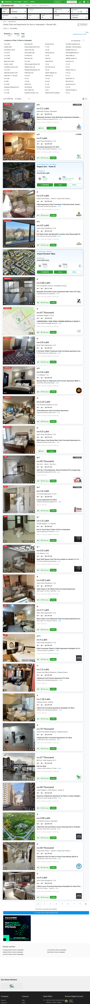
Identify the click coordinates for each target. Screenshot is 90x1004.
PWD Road (29, 73)
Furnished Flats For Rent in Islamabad (13, 950)
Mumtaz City (49, 44)
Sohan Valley (70, 55)
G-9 (47, 55)
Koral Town (70, 61)
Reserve (45, 185)
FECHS (28, 84)
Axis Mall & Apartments (73, 44)
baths (43, 15)
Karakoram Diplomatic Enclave (12, 87)
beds (30, 15)
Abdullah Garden (71, 58)
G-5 (68, 67)
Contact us (4, 1002)
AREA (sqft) (75, 9)
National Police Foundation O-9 (53, 93)
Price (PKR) (5, 15)
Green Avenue (70, 84)
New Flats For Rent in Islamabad (56, 952)
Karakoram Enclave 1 (31, 93)
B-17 (6, 78)
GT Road (28, 55)
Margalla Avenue (71, 50)
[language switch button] (80, 2)
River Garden (29, 90)
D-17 (6, 93)
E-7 (67, 75)
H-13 (6, 84)
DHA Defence (9, 50)
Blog (23, 1000)
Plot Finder (17, 1)
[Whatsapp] (44, 157)
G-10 (27, 75)
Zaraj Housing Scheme (32, 47)
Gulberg (8, 47)
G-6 (68, 93)
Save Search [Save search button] (82, 24)
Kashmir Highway (51, 73)
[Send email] (41, 128)
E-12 (68, 87)
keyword (57, 15)
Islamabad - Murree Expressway (74, 47)
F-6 (47, 64)
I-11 (47, 84)
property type (58, 9)
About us (3, 1000)
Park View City (50, 67)
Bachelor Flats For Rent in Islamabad (13, 952)
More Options (75, 15)
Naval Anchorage (71, 90)
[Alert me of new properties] (46, 912)
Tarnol (47, 58)
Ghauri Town (29, 50)
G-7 (68, 64)
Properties (8, 1)
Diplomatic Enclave (11, 73)
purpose (5, 9)
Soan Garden (29, 52)
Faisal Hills (49, 61)
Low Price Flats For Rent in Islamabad (13, 954)
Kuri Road (28, 87)
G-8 (47, 70)
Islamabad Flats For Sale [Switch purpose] (79, 34)
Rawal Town (70, 78)
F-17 (6, 90)
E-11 (7, 44)
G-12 (68, 73)
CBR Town (49, 75)
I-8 (27, 78)
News (23, 1002)
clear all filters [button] (13, 28)
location (31, 9)
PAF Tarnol (69, 81)
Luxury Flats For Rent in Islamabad (56, 950)
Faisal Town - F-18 (10, 75)
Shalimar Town (70, 70)
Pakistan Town (30, 67)
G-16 (47, 87)
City (12, 9)
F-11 (7, 55)
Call (51, 128)
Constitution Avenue (11, 67)
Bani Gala (29, 44)
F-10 (7, 52)
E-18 (47, 81)
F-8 (6, 81)
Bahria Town (9, 61)
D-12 (27, 61)
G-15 (7, 58)
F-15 (47, 78)
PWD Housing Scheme (32, 64)
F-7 (47, 47)
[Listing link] (43, 117)
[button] (6, 11)
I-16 (27, 81)
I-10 (47, 50)
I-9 (46, 90)
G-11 (7, 70)
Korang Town (49, 52)
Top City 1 (8, 64)
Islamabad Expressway (32, 70)
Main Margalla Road (72, 52)
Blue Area (28, 58)
